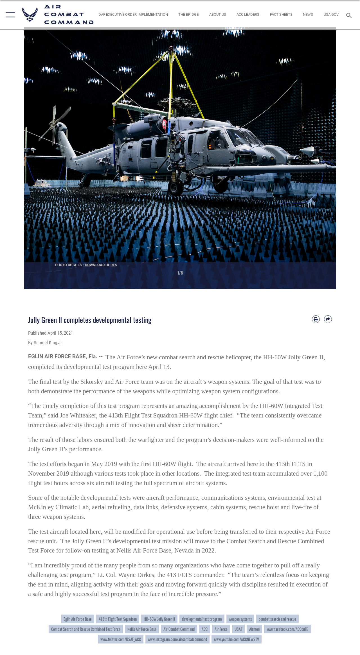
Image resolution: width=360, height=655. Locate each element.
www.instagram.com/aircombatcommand (177, 639)
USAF (238, 629)
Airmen (254, 629)
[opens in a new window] (331, 14)
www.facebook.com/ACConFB (287, 629)
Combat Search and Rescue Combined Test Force (85, 629)
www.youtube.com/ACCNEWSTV (236, 639)
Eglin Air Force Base (78, 619)
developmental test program (202, 619)
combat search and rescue (277, 619)
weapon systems (240, 619)
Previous (39, 158)
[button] (9, 14)
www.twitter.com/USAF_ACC (120, 639)
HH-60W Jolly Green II (159, 619)
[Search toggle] (350, 15)
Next (320, 158)
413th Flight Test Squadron (118, 619)
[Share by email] (328, 319)
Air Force (221, 629)
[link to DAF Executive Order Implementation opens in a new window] (133, 14)
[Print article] (316, 319)
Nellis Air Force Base (141, 629)
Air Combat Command (179, 629)
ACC (205, 629)
